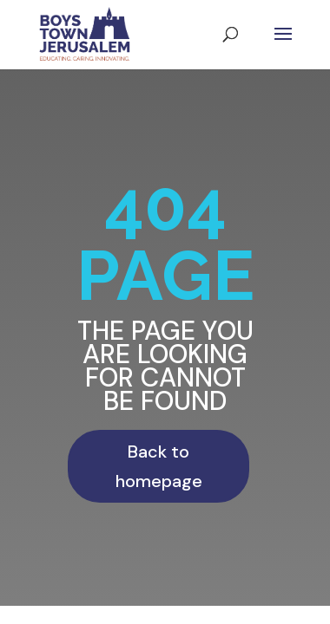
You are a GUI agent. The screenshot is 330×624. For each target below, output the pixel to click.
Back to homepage (159, 466)
